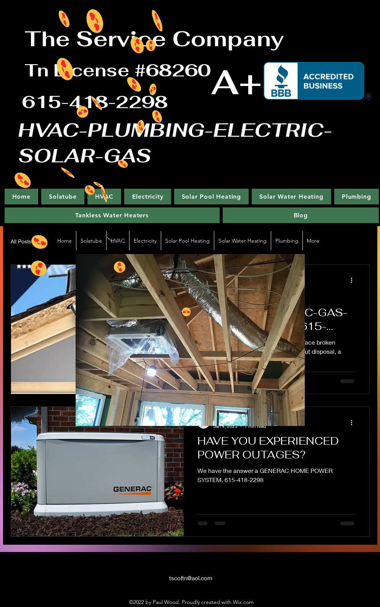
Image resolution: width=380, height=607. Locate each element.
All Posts (21, 241)
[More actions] (354, 280)
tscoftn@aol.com (190, 578)
